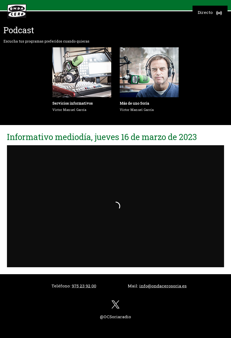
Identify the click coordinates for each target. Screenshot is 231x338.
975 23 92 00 (84, 286)
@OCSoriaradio (115, 316)
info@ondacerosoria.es (163, 286)
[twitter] (115, 305)
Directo (210, 13)
